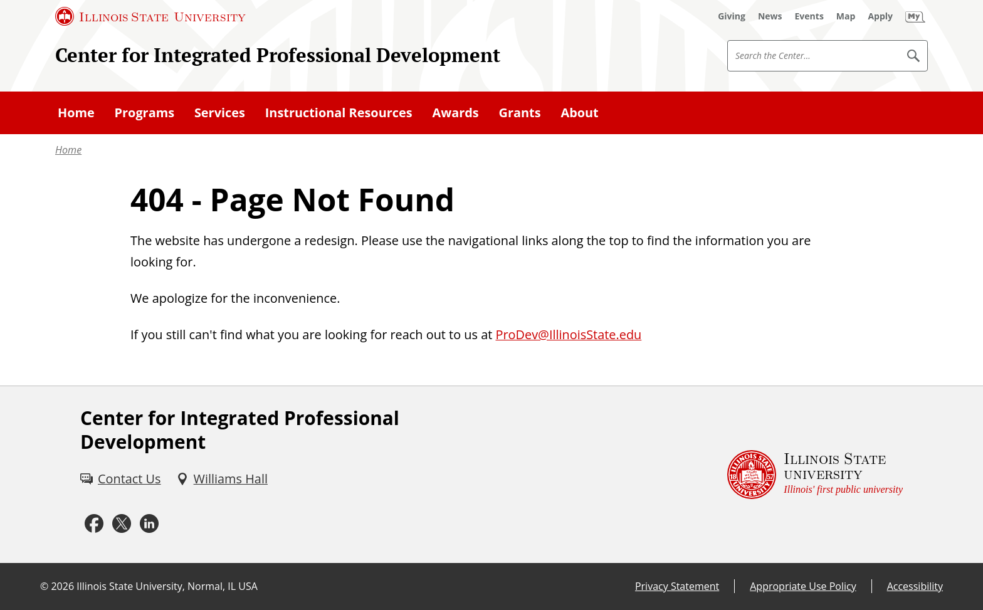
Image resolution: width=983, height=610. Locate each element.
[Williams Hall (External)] (222, 479)
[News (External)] (770, 16)
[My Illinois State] (915, 16)
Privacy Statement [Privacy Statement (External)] (677, 586)
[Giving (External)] (731, 16)
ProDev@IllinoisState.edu (568, 334)
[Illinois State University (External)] (150, 16)
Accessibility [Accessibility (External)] (915, 586)
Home (68, 150)
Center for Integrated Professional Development (277, 55)
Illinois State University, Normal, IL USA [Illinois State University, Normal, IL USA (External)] (167, 586)
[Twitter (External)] (121, 524)
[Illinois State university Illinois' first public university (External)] (815, 474)
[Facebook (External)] (94, 524)
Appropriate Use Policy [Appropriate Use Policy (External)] (803, 586)
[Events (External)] (809, 16)
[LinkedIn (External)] (149, 524)
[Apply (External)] (880, 16)
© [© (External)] (44, 586)
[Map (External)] (846, 16)
